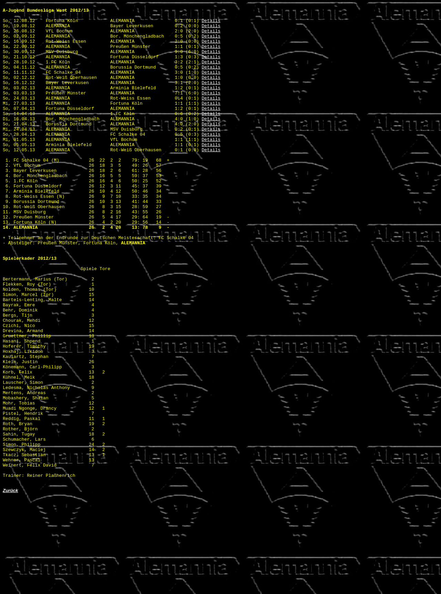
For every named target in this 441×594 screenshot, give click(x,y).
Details (211, 24)
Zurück (10, 586)
